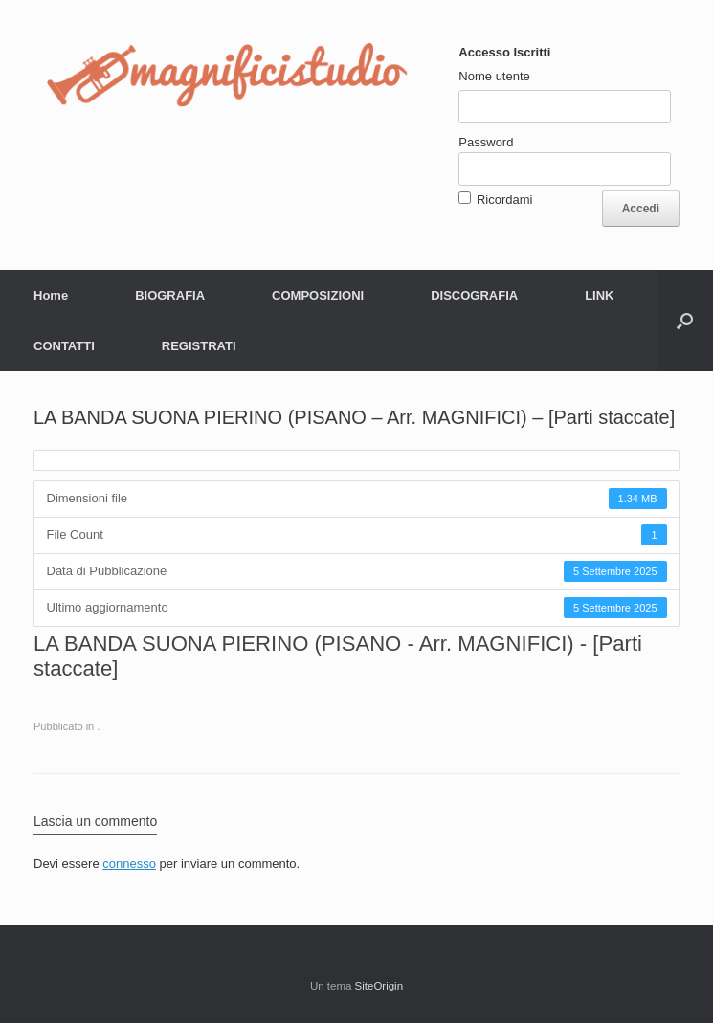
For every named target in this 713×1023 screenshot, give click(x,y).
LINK (599, 295)
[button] (685, 320)
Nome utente (493, 76)
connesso (129, 863)
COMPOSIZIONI (318, 295)
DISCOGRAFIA (474, 295)
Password (485, 142)
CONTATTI (64, 346)
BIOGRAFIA (170, 295)
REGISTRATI (199, 346)
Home (50, 295)
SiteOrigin (379, 985)
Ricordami (505, 199)
